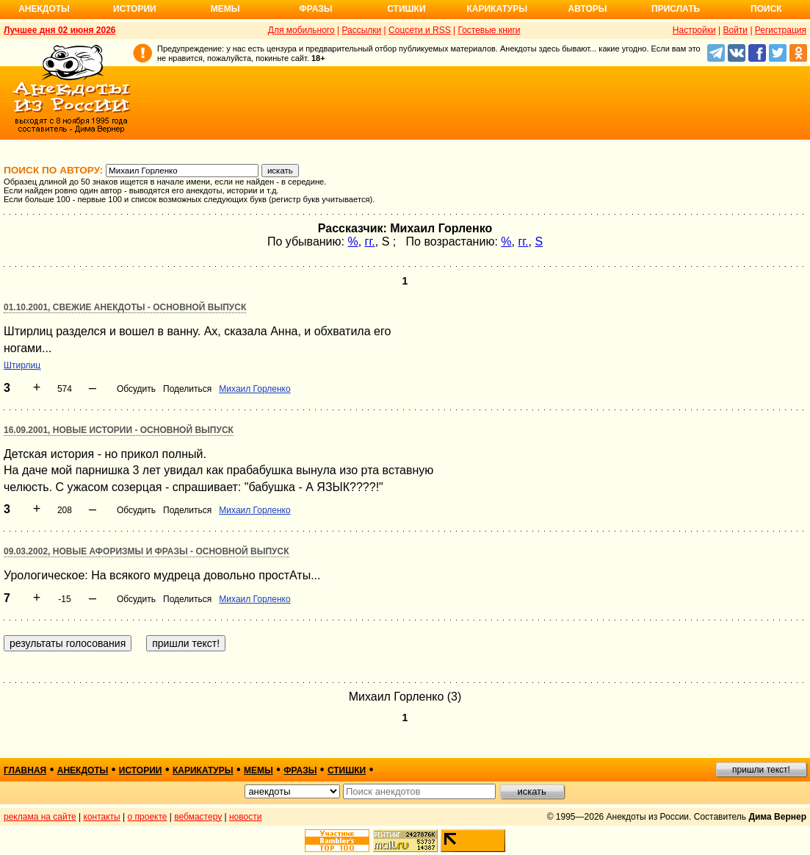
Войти (735, 30)
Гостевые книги (489, 30)
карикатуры (203, 770)
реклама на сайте (40, 817)
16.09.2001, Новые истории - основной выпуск (119, 430)
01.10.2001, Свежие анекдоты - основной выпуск (125, 307)
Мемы (225, 9)
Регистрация (780, 30)
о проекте (147, 817)
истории (140, 770)
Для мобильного (301, 30)
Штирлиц (22, 365)
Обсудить (136, 389)
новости (245, 817)
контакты (102, 817)
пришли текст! (761, 770)
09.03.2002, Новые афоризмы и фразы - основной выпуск (146, 551)
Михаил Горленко (254, 389)
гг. (370, 241)
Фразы (315, 9)
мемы (258, 770)
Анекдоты (44, 9)
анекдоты (83, 770)
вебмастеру (198, 817)
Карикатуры (496, 9)
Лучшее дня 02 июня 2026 (60, 30)
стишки (347, 770)
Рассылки (361, 30)
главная (25, 770)
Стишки (406, 9)
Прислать (675, 9)
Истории (134, 9)
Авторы (587, 9)
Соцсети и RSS (419, 30)
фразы (300, 770)
